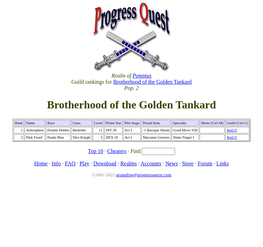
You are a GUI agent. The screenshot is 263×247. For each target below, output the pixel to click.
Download (104, 163)
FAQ (70, 163)
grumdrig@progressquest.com (143, 174)
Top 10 (95, 151)
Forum (205, 163)
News (171, 163)
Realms (128, 163)
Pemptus (142, 76)
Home (41, 163)
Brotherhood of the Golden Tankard (152, 82)
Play (84, 163)
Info (56, 163)
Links (222, 163)
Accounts (151, 163)
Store (187, 163)
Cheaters (116, 151)
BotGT (232, 130)
